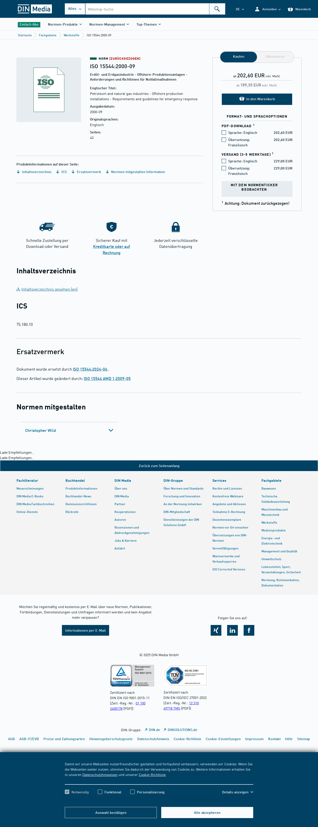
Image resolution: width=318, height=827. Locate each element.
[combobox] (155, 8)
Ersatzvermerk (86, 171)
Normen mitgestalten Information (135, 171)
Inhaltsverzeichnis (33, 171)
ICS (61, 171)
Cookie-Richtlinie (152, 774)
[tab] (69, 430)
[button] (268, 9)
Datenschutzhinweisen (100, 774)
